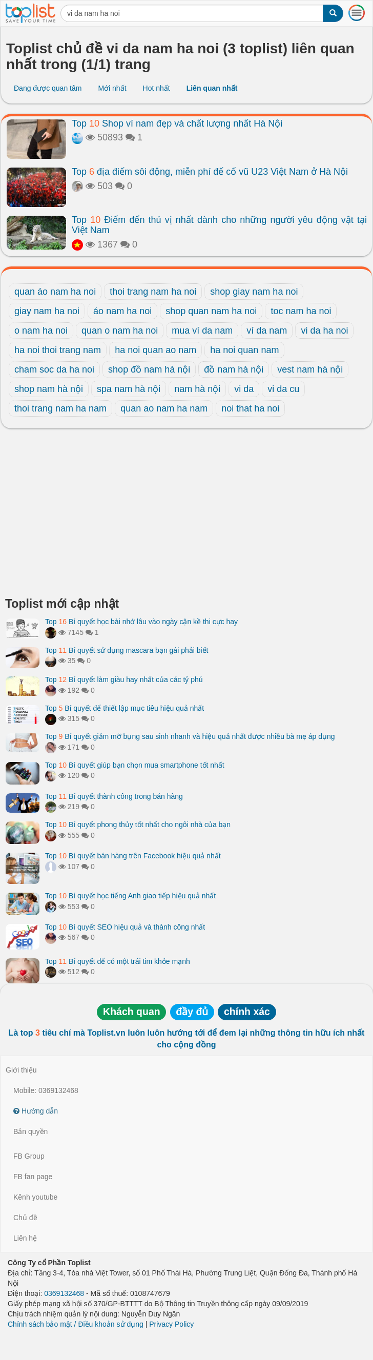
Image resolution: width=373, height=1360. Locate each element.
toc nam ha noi (301, 311)
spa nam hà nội (128, 389)
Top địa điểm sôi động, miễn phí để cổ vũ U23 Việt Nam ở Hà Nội (210, 172)
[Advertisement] (186, 515)
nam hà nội (197, 389)
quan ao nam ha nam (164, 408)
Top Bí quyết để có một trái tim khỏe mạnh (117, 961)
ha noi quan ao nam (155, 350)
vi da (244, 389)
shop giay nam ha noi (254, 291)
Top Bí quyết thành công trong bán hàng (114, 796)
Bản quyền (30, 1131)
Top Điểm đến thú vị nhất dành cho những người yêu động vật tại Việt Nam (219, 225)
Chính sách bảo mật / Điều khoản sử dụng (75, 1324)
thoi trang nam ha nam (60, 408)
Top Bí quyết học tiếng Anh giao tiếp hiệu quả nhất (130, 896)
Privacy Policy (171, 1324)
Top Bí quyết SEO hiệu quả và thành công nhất (125, 927)
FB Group (29, 1156)
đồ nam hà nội (233, 369)
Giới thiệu (21, 1070)
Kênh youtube (35, 1197)
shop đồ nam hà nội (149, 369)
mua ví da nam (202, 330)
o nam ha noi (41, 330)
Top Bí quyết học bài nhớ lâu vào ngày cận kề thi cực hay (141, 621)
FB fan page (32, 1176)
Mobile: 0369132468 (45, 1090)
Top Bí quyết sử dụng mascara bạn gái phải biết (127, 650)
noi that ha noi (250, 408)
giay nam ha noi (46, 311)
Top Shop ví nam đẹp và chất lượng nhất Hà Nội (177, 123)
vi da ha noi (324, 330)
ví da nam (266, 330)
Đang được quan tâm (47, 88)
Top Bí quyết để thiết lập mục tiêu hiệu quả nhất (124, 708)
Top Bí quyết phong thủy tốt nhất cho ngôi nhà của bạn (138, 824)
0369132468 (64, 1293)
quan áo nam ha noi (55, 291)
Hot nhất (156, 88)
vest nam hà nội (310, 369)
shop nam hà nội (48, 389)
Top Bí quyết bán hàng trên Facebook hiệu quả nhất (133, 856)
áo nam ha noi (122, 311)
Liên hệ (25, 1238)
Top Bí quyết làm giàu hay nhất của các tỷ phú (124, 679)
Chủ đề (25, 1217)
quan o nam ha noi (119, 330)
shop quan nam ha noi (211, 311)
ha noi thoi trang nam (57, 350)
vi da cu (283, 389)
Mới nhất (112, 88)
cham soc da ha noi (54, 369)
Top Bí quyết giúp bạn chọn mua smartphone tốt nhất (134, 765)
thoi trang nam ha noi (153, 291)
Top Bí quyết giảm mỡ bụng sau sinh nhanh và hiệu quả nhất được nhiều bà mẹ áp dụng (190, 736)
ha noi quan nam (244, 350)
